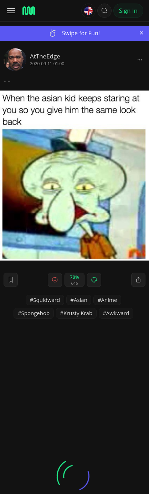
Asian (80, 299)
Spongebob (35, 313)
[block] (139, 59)
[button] (104, 11)
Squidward (46, 299)
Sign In (128, 10)
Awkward (117, 313)
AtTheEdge (45, 56)
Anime (109, 299)
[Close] (141, 33)
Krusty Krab (77, 313)
